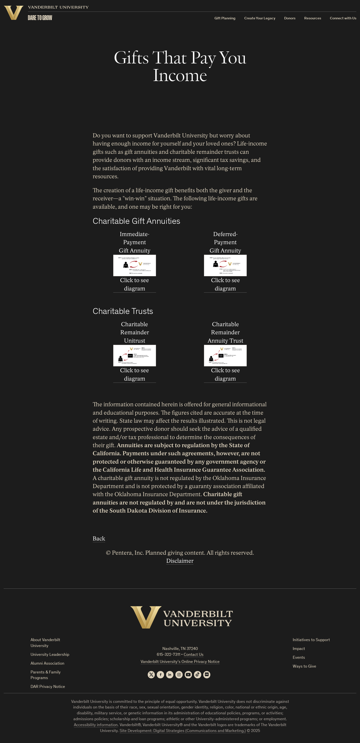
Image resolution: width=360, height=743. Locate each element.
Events (299, 658)
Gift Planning (225, 18)
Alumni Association (47, 664)
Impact (299, 649)
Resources (312, 18)
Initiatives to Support (311, 640)
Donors (289, 18)
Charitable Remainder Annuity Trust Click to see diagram (225, 351)
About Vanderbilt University (45, 643)
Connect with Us (343, 18)
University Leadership (50, 655)
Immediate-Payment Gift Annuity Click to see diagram (134, 261)
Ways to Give (304, 667)
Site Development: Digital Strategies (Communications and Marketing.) (183, 731)
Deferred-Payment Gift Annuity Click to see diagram (225, 261)
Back (99, 538)
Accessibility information (96, 725)
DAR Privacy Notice (48, 687)
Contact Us (193, 655)
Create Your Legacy (259, 18)
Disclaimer (179, 560)
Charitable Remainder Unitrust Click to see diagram (134, 351)
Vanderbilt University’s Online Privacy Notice (180, 662)
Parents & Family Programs (46, 676)
